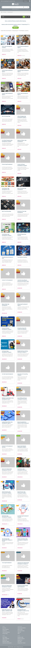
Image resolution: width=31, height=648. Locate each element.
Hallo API (19, 632)
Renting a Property (21, 638)
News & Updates (6, 629)
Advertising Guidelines (22, 627)
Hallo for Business (6, 638)
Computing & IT (15, 9)
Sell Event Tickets (6, 641)
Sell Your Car (5, 640)
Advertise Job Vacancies (7, 642)
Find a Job (19, 641)
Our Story (4, 627)
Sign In (15, 27)
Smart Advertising (21, 630)
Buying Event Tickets (21, 642)
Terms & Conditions (6, 632)
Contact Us (5, 630)
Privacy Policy (5, 633)
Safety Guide (20, 629)
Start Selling (5, 637)
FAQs (19, 633)
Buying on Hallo (20, 637)
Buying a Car (20, 640)
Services (4, 12)
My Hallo (26, 1)
